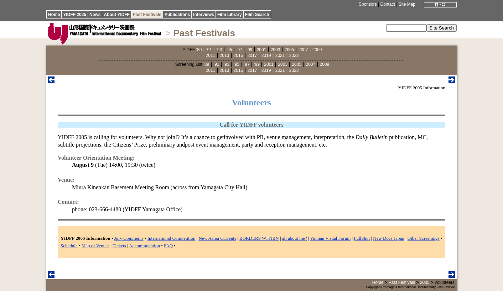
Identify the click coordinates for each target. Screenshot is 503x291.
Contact (387, 4)
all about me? (294, 238)
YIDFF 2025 (74, 14)
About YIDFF (116, 14)
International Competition (171, 238)
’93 (219, 49)
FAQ (168, 245)
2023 (294, 55)
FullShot (362, 238)
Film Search (257, 14)
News (94, 14)
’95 (229, 49)
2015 (238, 55)
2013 (224, 55)
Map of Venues (95, 245)
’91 (209, 49)
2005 (289, 49)
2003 (275, 49)
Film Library (229, 14)
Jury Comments (129, 238)
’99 (249, 49)
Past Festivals (147, 14)
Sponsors (368, 4)
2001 (261, 49)
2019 (266, 55)
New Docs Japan (388, 238)
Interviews (203, 14)
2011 (211, 55)
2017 (252, 55)
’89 (199, 49)
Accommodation (144, 245)
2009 (317, 49)
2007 (303, 49)
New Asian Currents (217, 238)
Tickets (119, 245)
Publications (177, 14)
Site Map (407, 4)
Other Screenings (424, 238)
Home (54, 14)
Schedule (69, 245)
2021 (280, 55)
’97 (239, 49)
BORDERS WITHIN (259, 238)
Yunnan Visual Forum (330, 238)
